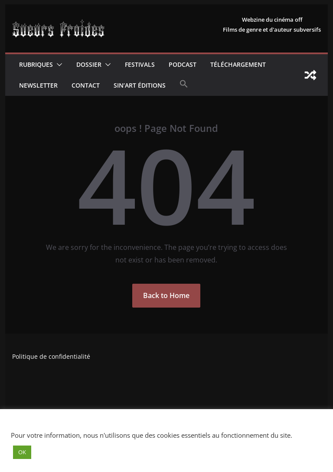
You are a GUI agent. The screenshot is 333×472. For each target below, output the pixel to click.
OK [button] (22, 452)
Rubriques (36, 64)
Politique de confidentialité (51, 356)
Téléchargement (238, 64)
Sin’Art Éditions (140, 85)
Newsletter (38, 85)
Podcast (182, 64)
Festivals (140, 64)
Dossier (88, 64)
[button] (57, 65)
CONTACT (86, 85)
